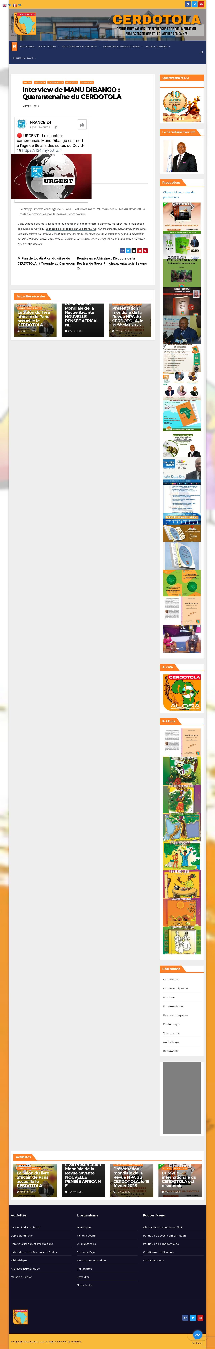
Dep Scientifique (22, 1235)
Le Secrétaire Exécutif (25, 1227)
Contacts (197, 1343)
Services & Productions (123, 46)
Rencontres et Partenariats (127, 304)
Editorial (27, 46)
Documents (170, 1051)
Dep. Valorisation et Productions (32, 1243)
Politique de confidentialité (161, 1243)
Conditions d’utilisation (158, 1252)
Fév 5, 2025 (122, 331)
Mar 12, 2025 (28, 331)
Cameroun (40, 82)
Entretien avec (55, 82)
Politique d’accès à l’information (164, 1235)
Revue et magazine (175, 1015)
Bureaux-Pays (24, 58)
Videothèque (171, 1033)
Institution (48, 46)
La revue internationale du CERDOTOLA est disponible (179, 1179)
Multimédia (71, 82)
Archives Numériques (25, 1268)
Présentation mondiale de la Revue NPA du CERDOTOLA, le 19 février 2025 (127, 316)
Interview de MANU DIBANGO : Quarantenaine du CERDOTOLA (72, 93)
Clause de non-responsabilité (162, 1227)
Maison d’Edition (21, 1277)
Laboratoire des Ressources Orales (34, 1252)
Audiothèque (171, 1042)
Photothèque (171, 1024)
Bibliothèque (19, 1260)
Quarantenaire (86, 1243)
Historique (84, 1227)
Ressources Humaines (91, 1260)
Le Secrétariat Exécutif (30, 308)
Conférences (171, 979)
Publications (87, 82)
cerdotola (76, 1341)
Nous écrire (84, 1285)
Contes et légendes (176, 988)
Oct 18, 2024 (172, 1192)
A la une (27, 82)
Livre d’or (83, 1277)
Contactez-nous (153, 1260)
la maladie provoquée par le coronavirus (71, 228)
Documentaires (173, 1006)
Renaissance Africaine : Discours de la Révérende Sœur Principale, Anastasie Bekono (112, 263)
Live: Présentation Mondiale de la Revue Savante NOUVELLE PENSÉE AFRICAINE (81, 312)
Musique (169, 997)
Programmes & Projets (81, 46)
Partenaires (84, 1268)
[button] (202, 52)
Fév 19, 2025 (75, 331)
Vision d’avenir (86, 1235)
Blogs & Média (158, 46)
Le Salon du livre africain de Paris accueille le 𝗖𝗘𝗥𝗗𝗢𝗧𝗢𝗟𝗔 (33, 318)
